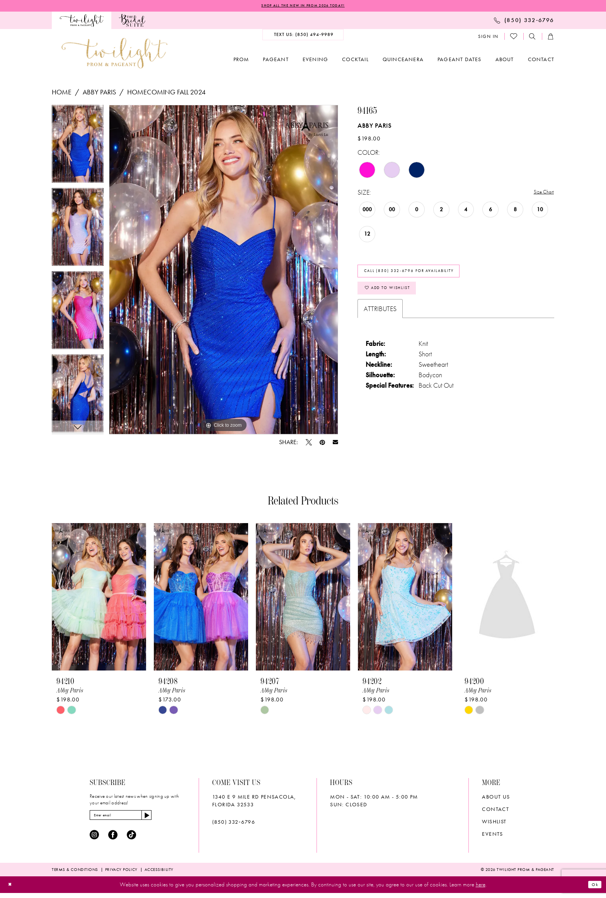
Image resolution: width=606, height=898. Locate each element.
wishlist (494, 823)
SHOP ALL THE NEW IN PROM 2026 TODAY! (303, 6)
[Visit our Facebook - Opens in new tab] (112, 840)
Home (61, 93)
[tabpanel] (78, 148)
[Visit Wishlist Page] (514, 38)
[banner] (114, 54)
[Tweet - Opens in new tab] (309, 444)
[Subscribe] (170, 818)
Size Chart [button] (540, 194)
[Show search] (532, 38)
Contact (495, 810)
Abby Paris (99, 93)
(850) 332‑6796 (233, 823)
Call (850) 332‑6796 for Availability (428, 277)
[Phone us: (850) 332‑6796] (524, 21)
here (480, 890)
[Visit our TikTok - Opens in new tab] (131, 840)
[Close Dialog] (12, 889)
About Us (496, 798)
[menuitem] (81, 22)
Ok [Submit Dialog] (592, 889)
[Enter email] (133, 818)
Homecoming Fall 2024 (166, 93)
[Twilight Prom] (81, 22)
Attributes (380, 324)
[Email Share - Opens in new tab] (335, 443)
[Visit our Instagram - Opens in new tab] (94, 840)
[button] (488, 38)
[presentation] (99, 598)
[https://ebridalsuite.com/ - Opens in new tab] (132, 22)
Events (492, 835)
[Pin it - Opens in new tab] (322, 444)
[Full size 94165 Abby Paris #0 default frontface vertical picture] (223, 271)
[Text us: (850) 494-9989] (303, 36)
